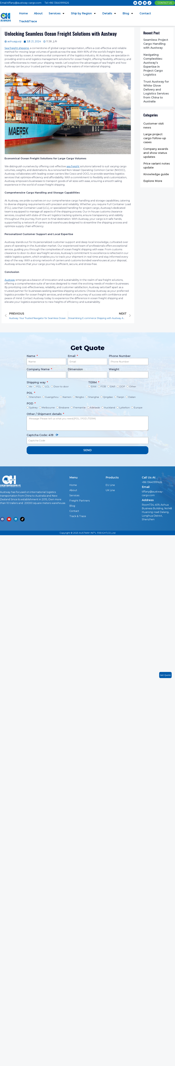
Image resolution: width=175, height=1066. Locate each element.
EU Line (110, 485)
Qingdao (108, 397)
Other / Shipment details (44, 414)
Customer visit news (153, 125)
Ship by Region (83, 13)
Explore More (152, 181)
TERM (93, 382)
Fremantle (79, 407)
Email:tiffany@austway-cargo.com (20, 2)
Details (109, 13)
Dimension (75, 369)
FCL (38, 386)
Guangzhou (51, 397)
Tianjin (120, 397)
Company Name (38, 369)
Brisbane (64, 407)
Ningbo (79, 397)
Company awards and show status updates (155, 153)
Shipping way (36, 382)
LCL (47, 386)
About (38, 13)
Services (57, 13)
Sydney (33, 407)
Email (72, 356)
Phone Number (120, 356)
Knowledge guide (156, 174)
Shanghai (93, 397)
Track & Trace (77, 516)
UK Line (110, 490)
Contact (145, 13)
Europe (138, 407)
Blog (128, 13)
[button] (165, 3)
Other (132, 386)
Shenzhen (35, 397)
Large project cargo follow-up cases (154, 138)
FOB (103, 386)
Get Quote (165, 675)
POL (30, 393)
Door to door (61, 386)
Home (23, 13)
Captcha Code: (42, 435)
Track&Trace (28, 21)
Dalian (132, 397)
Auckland (109, 407)
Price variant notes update (156, 165)
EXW (93, 386)
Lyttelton (124, 407)
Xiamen (67, 397)
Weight (114, 369)
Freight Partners (79, 500)
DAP (112, 386)
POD (30, 403)
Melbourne (48, 407)
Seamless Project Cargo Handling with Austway (155, 43)
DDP (122, 386)
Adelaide (95, 407)
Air (30, 386)
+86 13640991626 (152, 482)
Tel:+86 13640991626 (56, 2)
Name (31, 356)
